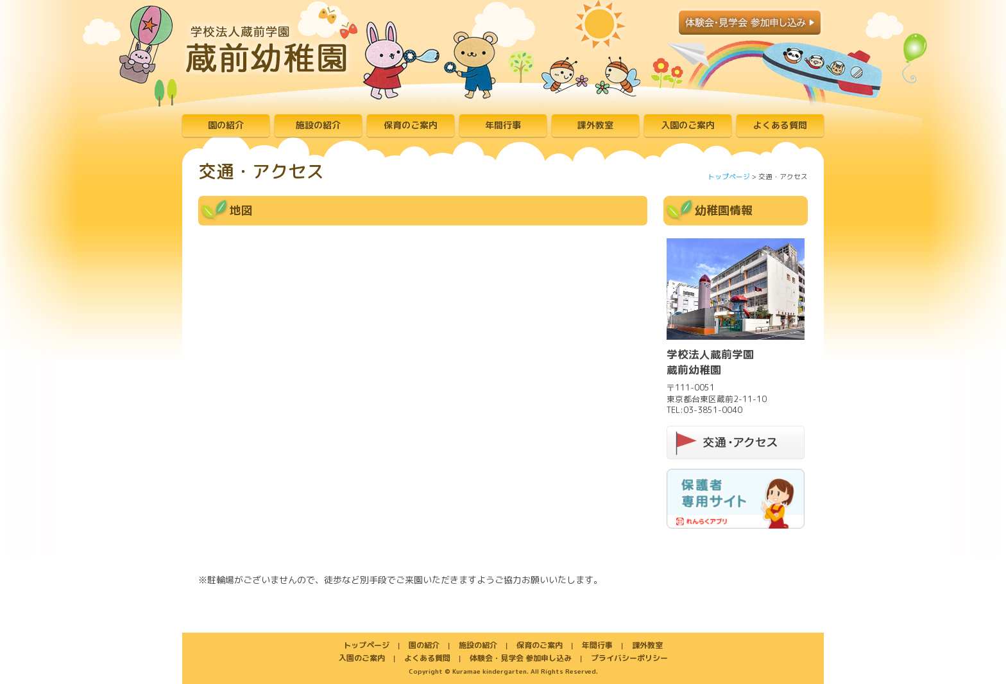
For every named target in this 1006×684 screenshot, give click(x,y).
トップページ (729, 176)
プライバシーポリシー (629, 658)
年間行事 (503, 125)
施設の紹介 (318, 125)
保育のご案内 (411, 125)
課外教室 (595, 125)
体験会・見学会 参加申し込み (521, 658)
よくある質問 (780, 125)
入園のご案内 (688, 125)
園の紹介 (226, 125)
